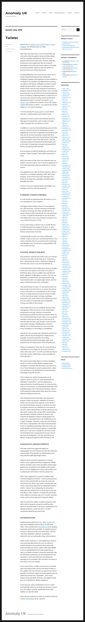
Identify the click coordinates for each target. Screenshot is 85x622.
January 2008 (65, 299)
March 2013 (65, 207)
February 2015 (66, 184)
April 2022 (65, 113)
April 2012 (65, 222)
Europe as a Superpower (68, 45)
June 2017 (64, 163)
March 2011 (65, 243)
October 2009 (65, 269)
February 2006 (66, 330)
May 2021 (64, 125)
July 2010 (64, 255)
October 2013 (65, 196)
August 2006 (65, 325)
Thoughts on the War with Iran (70, 42)
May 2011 (64, 240)
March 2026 (65, 88)
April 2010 (65, 259)
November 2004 (66, 351)
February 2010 (66, 262)
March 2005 (65, 348)
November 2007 (66, 302)
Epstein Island (66, 44)
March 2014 (65, 191)
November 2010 (66, 250)
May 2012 (64, 221)
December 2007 (66, 301)
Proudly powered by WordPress (35, 614)
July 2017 (64, 161)
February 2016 (66, 175)
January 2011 (65, 247)
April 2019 (65, 146)
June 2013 (64, 201)
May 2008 (64, 294)
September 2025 (66, 90)
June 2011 (64, 238)
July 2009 (64, 274)
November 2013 (66, 194)
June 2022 (65, 109)
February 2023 (66, 106)
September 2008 (66, 290)
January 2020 (65, 139)
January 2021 (65, 127)
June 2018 (64, 153)
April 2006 (65, 327)
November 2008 (66, 287)
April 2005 (65, 346)
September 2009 (66, 271)
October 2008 (65, 288)
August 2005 (65, 341)
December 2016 (66, 165)
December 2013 (66, 193)
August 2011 (65, 234)
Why (50, 13)
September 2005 (66, 339)
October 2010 (65, 252)
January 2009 (65, 283)
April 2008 (65, 295)
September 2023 (66, 102)
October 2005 (65, 337)
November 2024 (66, 97)
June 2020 (65, 132)
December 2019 (66, 141)
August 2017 (65, 160)
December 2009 (66, 266)
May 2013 (64, 203)
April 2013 (65, 205)
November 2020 (66, 130)
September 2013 (66, 198)
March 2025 (65, 92)
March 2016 (65, 174)
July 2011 (64, 236)
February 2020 (66, 137)
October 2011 (65, 231)
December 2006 (66, 320)
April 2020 (65, 134)
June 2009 (65, 276)
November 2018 (66, 149)
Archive (44, 13)
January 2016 (65, 177)
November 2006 (66, 321)
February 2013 (66, 208)
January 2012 (65, 228)
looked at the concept (37, 44)
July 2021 (64, 123)
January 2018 (65, 158)
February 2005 (66, 349)
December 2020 (66, 128)
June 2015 (64, 181)
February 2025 (66, 94)
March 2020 (65, 135)
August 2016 (65, 172)
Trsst (40, 522)
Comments (66, 365)
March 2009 (65, 281)
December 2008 (66, 285)
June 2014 (64, 189)
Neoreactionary (60, 13)
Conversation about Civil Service (70, 47)
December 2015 (66, 179)
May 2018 (64, 154)
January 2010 (65, 264)
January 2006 (65, 332)
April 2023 (65, 104)
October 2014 (65, 188)
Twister (11, 38)
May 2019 (64, 144)
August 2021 (65, 121)
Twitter (69, 13)
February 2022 (66, 116)
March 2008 (65, 297)
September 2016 (66, 170)
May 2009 (65, 278)
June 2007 (65, 311)
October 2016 (65, 168)
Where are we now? (67, 49)
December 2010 (66, 248)
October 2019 (65, 142)
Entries (65, 363)
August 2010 (65, 254)
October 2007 (65, 304)
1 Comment (8, 51)
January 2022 (65, 118)
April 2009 (65, 280)
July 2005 (64, 342)
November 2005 (66, 335)
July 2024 (64, 99)
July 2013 (64, 200)
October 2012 (65, 212)
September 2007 (66, 306)
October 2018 (65, 151)
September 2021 (66, 120)
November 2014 (66, 186)
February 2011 (66, 245)
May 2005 (64, 344)
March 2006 (65, 328)
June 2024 (65, 101)
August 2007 (65, 308)
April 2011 (64, 241)
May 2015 (64, 182)
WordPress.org (66, 366)
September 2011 (66, 233)
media (7, 49)
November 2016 (66, 167)
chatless (31, 599)
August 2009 (65, 273)
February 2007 (66, 318)
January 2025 (65, 95)
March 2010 (65, 261)
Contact (77, 13)
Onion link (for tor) (67, 368)
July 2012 (64, 217)
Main (6, 46)
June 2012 (64, 219)
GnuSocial (49, 522)
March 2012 (65, 224)
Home (37, 13)
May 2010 (64, 257)
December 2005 (66, 334)
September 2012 (66, 214)
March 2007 (65, 316)
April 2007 (65, 314)
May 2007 (64, 313)
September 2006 (66, 323)
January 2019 (65, 148)
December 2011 (66, 229)
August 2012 (65, 215)
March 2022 (65, 114)
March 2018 (65, 156)
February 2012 (66, 226)
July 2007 (64, 309)
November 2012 (66, 210)
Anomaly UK (16, 13)
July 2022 (64, 107)
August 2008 (65, 292)
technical (12, 49)
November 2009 (66, 268)
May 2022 (64, 111)
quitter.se (44, 527)
